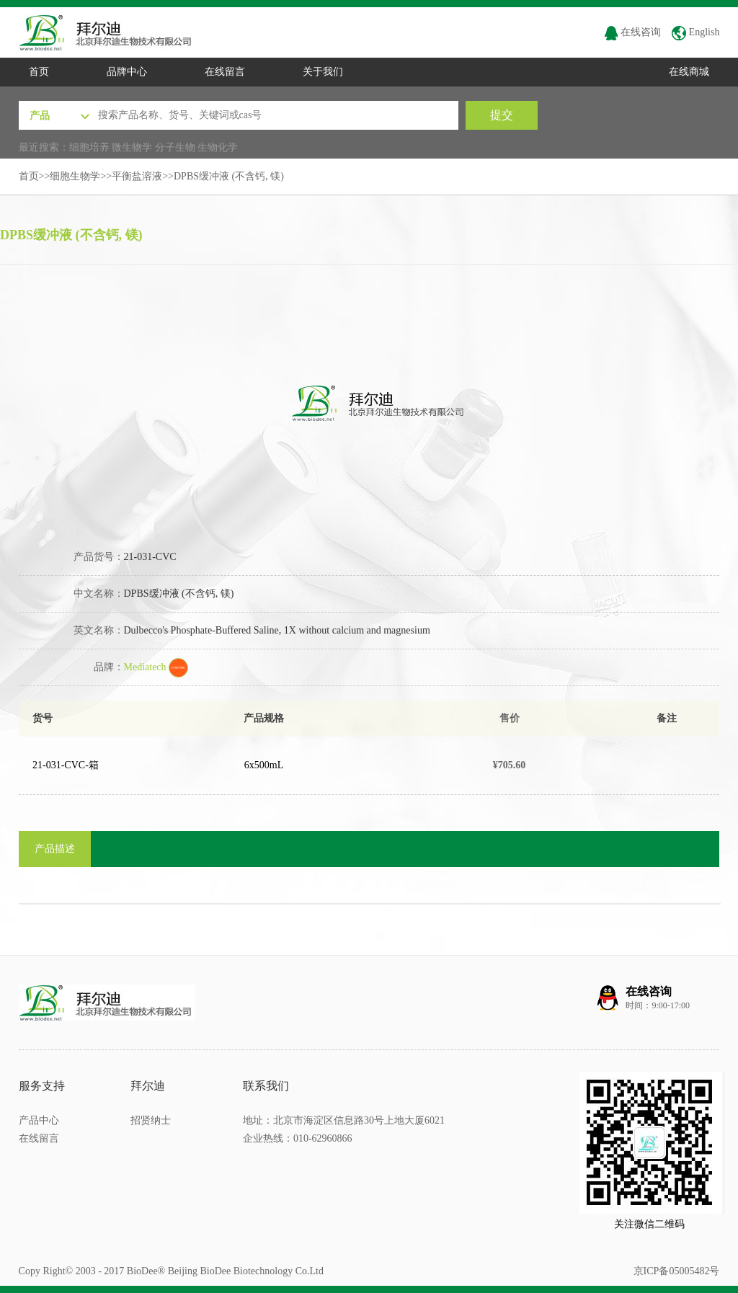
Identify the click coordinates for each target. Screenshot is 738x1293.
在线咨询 (633, 32)
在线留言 (225, 71)
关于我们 (323, 71)
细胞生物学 (75, 176)
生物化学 (217, 147)
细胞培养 (89, 147)
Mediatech (156, 667)
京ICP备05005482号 (676, 1271)
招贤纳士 (150, 1120)
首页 (39, 71)
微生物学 (132, 147)
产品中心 (39, 1120)
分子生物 (175, 147)
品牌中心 (127, 71)
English (695, 32)
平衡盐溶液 (137, 176)
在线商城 (689, 71)
